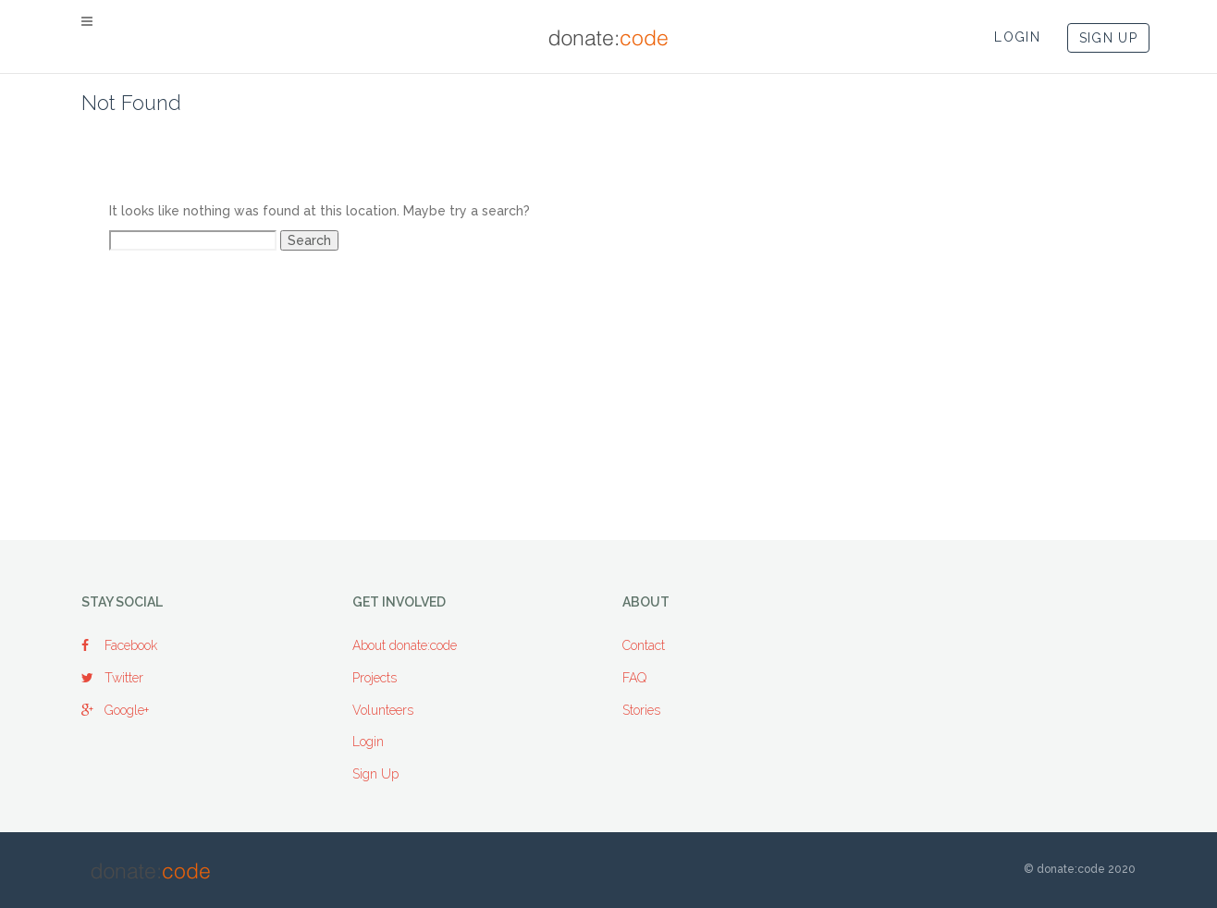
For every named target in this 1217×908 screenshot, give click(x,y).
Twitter (112, 677)
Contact (643, 645)
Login (368, 741)
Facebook (119, 645)
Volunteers (382, 710)
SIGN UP (1108, 38)
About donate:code (404, 645)
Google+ (115, 710)
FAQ (634, 677)
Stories (641, 710)
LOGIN (1017, 37)
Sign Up (375, 774)
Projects (374, 677)
